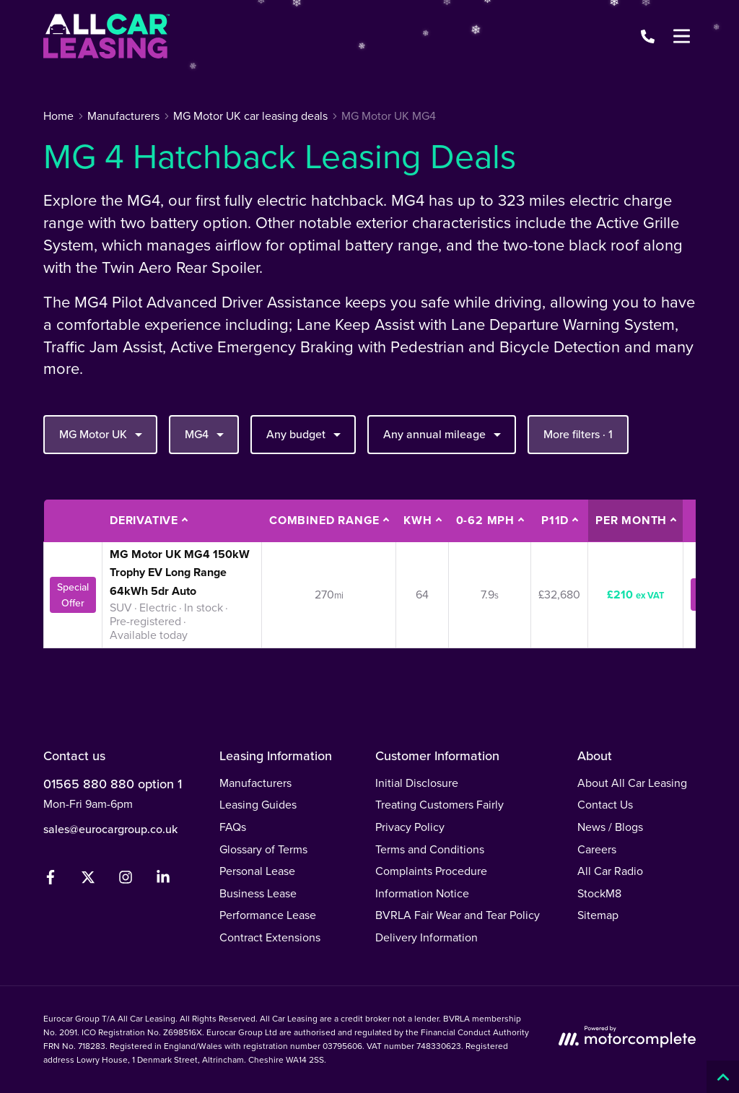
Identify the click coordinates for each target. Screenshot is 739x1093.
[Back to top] (723, 1077)
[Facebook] (50, 880)
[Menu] (681, 36)
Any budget (305, 434)
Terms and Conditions (429, 849)
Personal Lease (257, 871)
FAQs (232, 827)
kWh (417, 520)
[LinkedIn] (163, 880)
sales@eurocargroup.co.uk (110, 829)
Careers (596, 849)
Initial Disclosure (416, 783)
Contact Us (605, 804)
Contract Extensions (269, 937)
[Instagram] (125, 880)
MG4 (206, 434)
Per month (631, 520)
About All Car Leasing (632, 783)
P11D (555, 520)
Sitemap (597, 915)
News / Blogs (610, 827)
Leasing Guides (258, 804)
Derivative (144, 520)
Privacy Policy (410, 827)
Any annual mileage (443, 434)
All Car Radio (610, 871)
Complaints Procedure (431, 871)
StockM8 (599, 893)
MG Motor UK (102, 434)
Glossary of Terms (263, 849)
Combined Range (324, 520)
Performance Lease (267, 915)
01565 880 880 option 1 (112, 784)
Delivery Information (426, 937)
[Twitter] (88, 880)
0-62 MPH (485, 520)
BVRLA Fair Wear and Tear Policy (457, 915)
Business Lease (258, 893)
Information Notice (422, 893)
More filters (578, 434)
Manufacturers (255, 783)
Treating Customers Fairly (439, 804)
